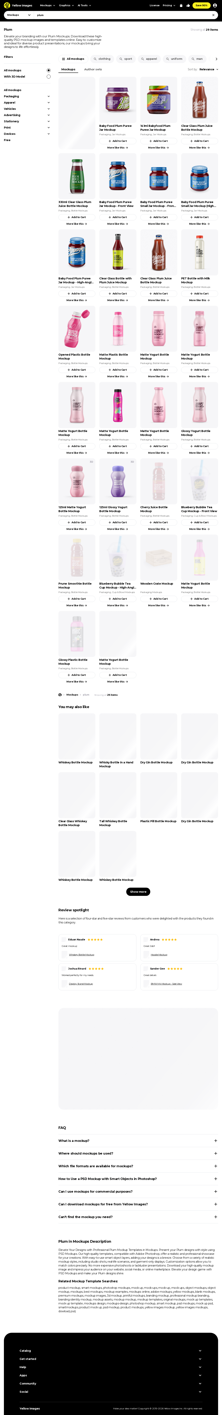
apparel (149, 59)
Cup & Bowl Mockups (205, 515)
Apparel (9, 102)
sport (125, 59)
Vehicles (10, 109)
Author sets (93, 69)
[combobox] (126, 15)
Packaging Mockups (151, 592)
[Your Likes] (188, 5)
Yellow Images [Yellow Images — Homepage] (30, 1408)
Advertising (12, 115)
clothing (101, 59)
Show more (138, 892)
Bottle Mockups (202, 134)
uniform (174, 59)
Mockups (68, 69)
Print (7, 127)
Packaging (11, 96)
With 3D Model (27, 77)
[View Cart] (181, 5)
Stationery (11, 121)
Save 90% (202, 5)
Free (7, 140)
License (155, 5)
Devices (9, 134)
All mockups (27, 70)
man (197, 59)
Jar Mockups (118, 134)
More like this (117, 147)
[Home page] (60, 694)
